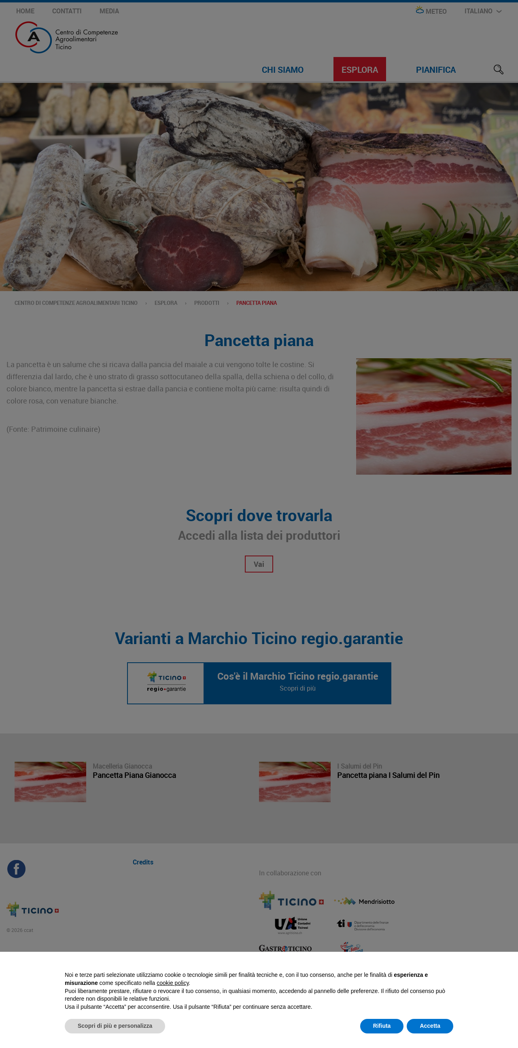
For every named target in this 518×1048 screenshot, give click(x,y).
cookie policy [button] (173, 983)
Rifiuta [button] (382, 1026)
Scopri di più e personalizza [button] (115, 1026)
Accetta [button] (430, 1026)
